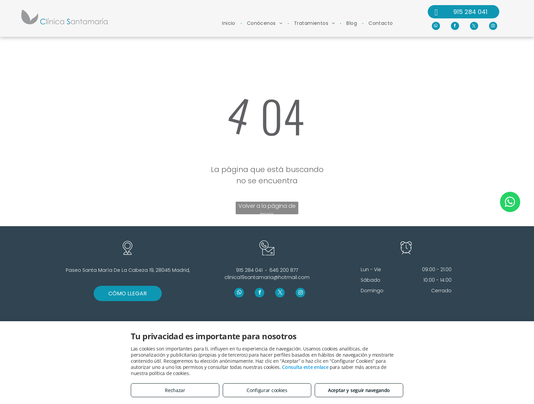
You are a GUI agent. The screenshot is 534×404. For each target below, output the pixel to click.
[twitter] (474, 27)
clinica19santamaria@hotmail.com (267, 277)
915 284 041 (249, 270)
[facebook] (455, 27)
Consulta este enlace (305, 367)
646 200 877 (283, 270)
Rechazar (175, 390)
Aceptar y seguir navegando (359, 390)
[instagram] (493, 27)
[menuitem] (229, 23)
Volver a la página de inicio (267, 208)
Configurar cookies (267, 390)
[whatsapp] (436, 27)
